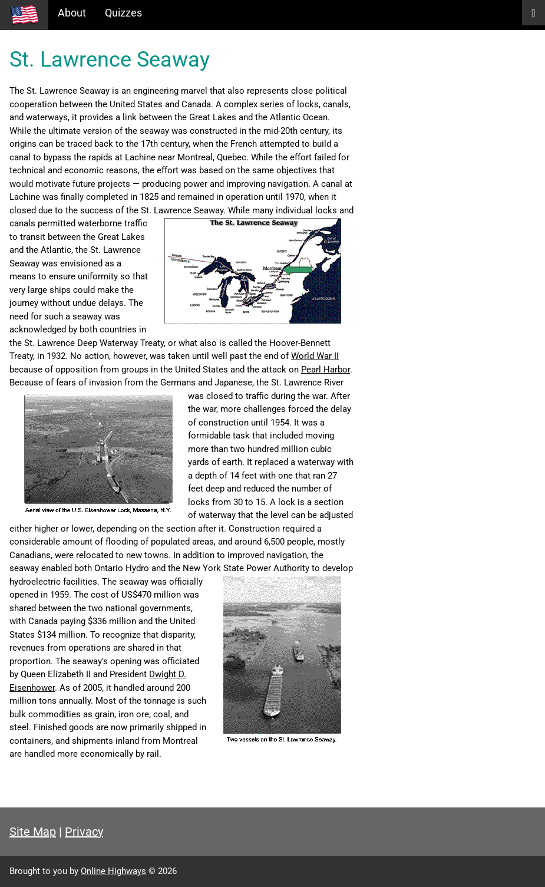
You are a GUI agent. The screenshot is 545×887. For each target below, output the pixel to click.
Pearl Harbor (325, 369)
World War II (315, 356)
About (72, 12)
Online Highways (113, 871)
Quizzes (123, 12)
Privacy (84, 832)
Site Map (32, 832)
